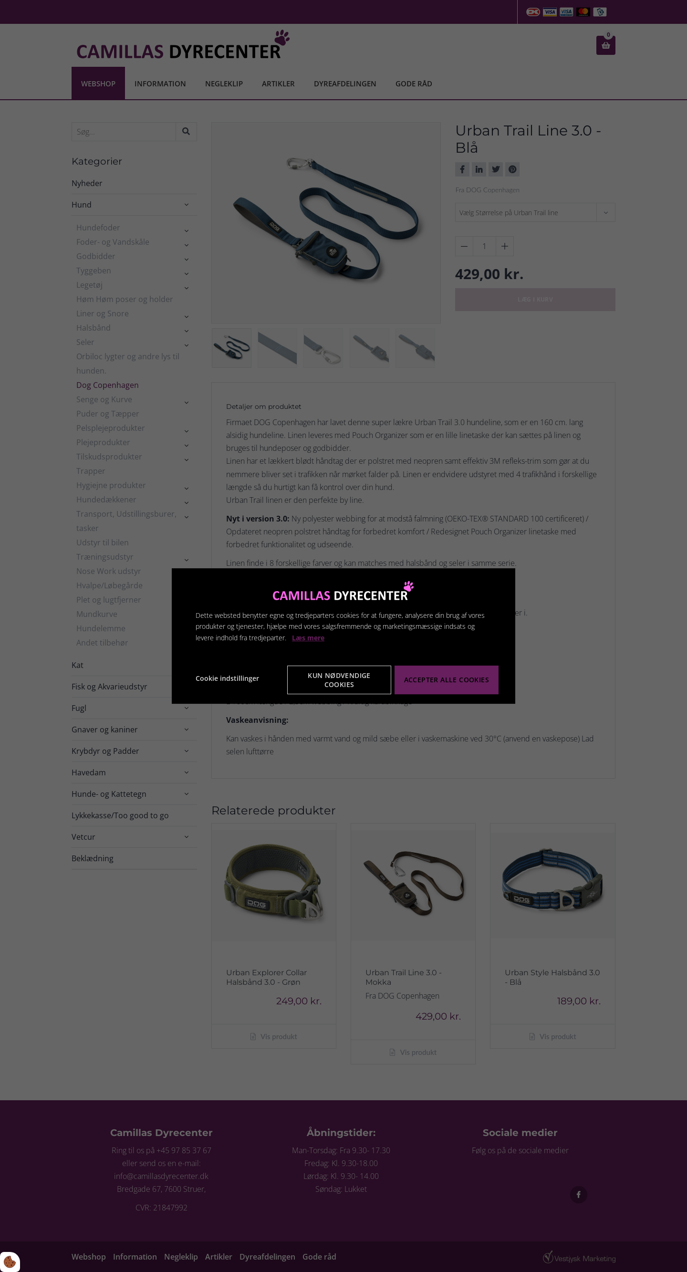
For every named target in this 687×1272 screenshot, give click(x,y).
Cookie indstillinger (227, 678)
